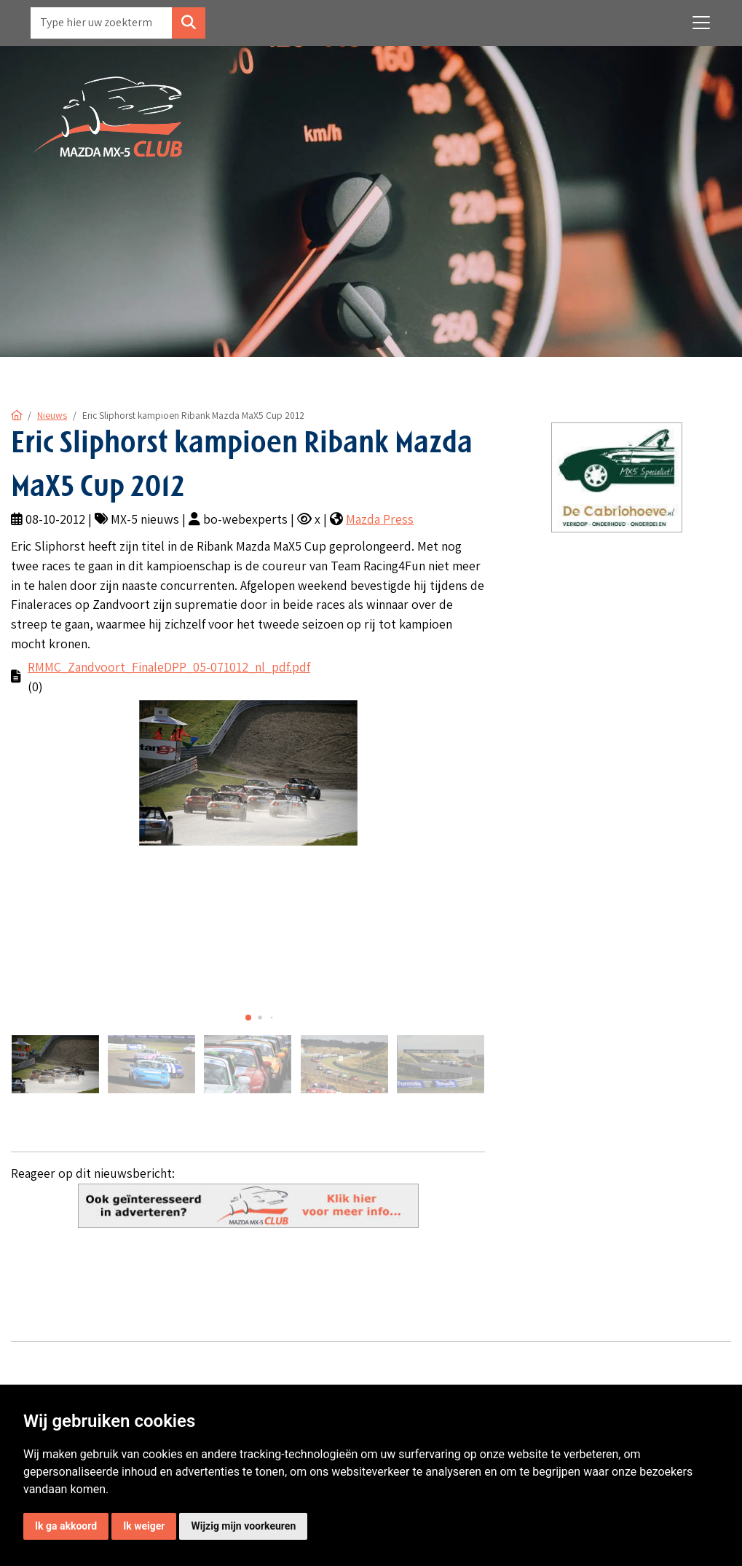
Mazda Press (380, 519)
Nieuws (52, 415)
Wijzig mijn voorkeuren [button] (243, 1526)
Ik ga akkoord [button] (66, 1526)
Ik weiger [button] (144, 1526)
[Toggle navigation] (701, 23)
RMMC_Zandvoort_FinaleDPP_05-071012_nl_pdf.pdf (169, 666)
